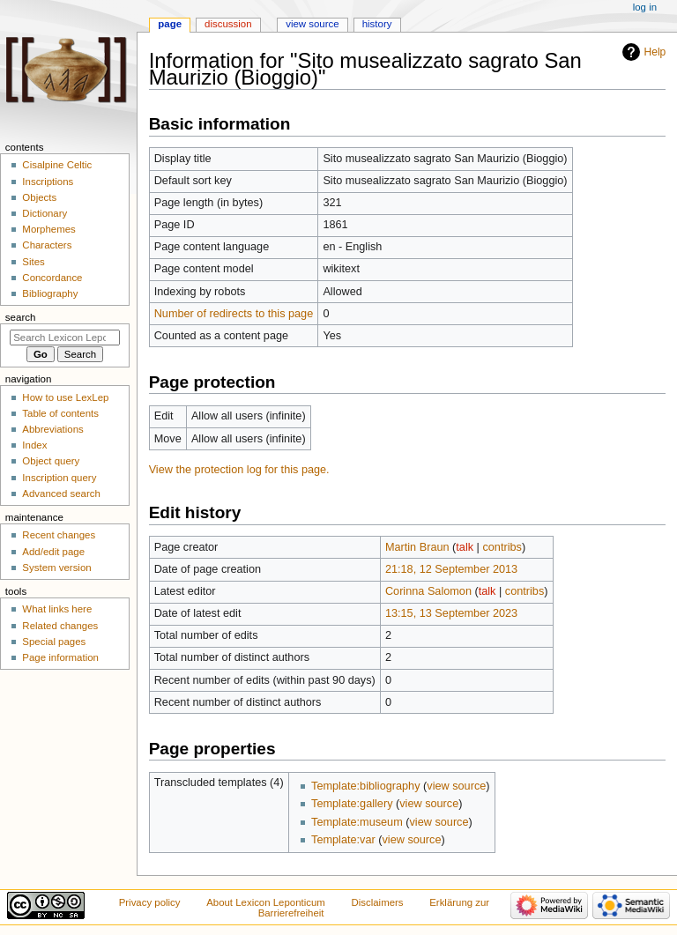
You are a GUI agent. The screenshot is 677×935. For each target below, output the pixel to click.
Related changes (60, 625)
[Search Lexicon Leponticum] (65, 337)
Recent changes (58, 535)
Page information (60, 657)
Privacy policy (150, 902)
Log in (645, 7)
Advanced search (61, 493)
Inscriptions (47, 181)
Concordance (52, 277)
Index (34, 445)
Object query (50, 461)
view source (456, 786)
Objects (39, 197)
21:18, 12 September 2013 (451, 569)
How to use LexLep (65, 397)
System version (56, 567)
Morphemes (48, 229)
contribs (501, 547)
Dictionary (44, 213)
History (377, 24)
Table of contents (60, 413)
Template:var (343, 840)
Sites (33, 261)
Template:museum (357, 822)
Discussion (228, 24)
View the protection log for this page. (239, 470)
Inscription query (59, 477)
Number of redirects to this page (234, 314)
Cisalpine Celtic (57, 165)
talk (464, 547)
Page (170, 24)
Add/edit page (53, 551)
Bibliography (50, 293)
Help (655, 52)
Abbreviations (52, 429)
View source (312, 24)
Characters (46, 245)
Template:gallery (351, 804)
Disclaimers (378, 902)
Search (20, 317)
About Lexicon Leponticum (265, 902)
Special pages (54, 641)
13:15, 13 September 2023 (451, 613)
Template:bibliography (365, 786)
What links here (57, 609)
